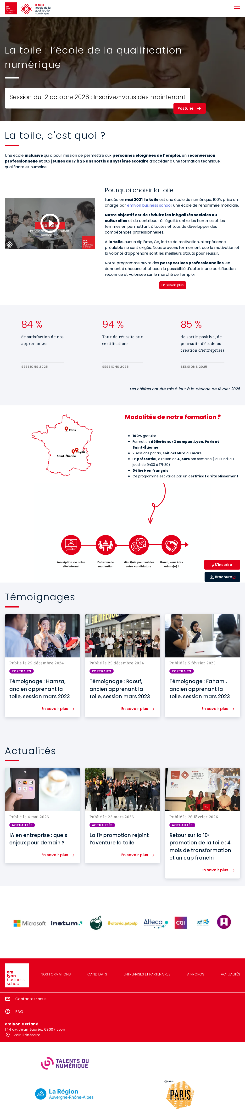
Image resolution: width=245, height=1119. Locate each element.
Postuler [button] (185, 108)
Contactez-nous (30, 999)
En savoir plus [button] (54, 708)
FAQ (19, 1011)
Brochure (223, 576)
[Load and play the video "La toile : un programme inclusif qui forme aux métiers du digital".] (50, 223)
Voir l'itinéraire (26, 1034)
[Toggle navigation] (236, 8)
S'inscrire (223, 564)
